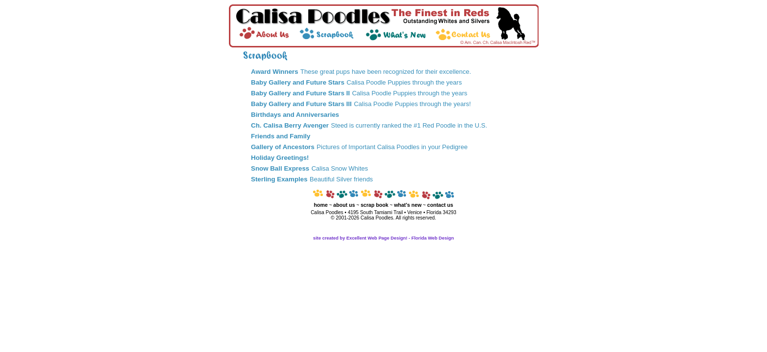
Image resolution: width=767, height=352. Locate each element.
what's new (407, 205)
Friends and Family (280, 136)
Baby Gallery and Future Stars (297, 82)
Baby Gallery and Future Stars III (301, 104)
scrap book (374, 205)
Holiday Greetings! (280, 157)
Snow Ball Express (280, 168)
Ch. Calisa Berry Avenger (290, 125)
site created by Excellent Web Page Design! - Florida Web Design (383, 238)
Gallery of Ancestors (283, 147)
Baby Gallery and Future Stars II (300, 93)
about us (344, 205)
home (320, 205)
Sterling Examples (279, 179)
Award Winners (274, 71)
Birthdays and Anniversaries (295, 114)
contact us (440, 205)
